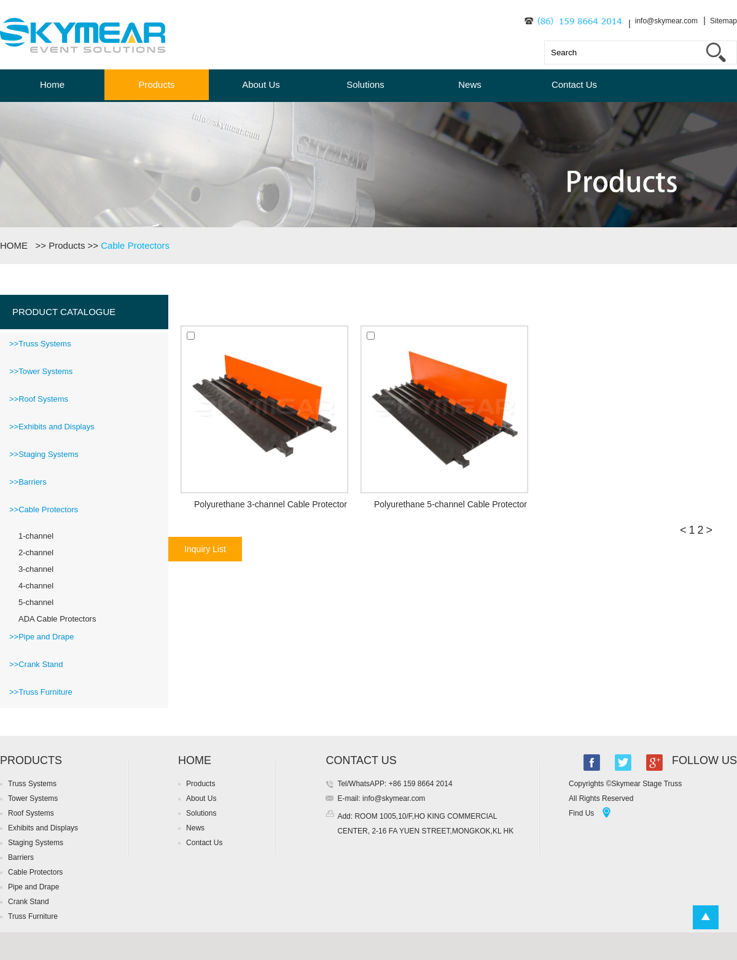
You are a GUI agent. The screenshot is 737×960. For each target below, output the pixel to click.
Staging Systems (35, 842)
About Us (261, 84)
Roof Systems (31, 813)
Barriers (21, 857)
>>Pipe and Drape (41, 636)
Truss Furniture (33, 916)
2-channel (35, 552)
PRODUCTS (31, 760)
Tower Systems (33, 798)
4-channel (35, 585)
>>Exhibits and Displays (52, 426)
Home (52, 84)
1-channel (35, 535)
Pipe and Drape (33, 887)
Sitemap (723, 21)
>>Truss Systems (40, 343)
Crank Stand (28, 901)
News (470, 84)
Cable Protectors (135, 245)
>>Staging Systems (44, 454)
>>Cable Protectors (43, 509)
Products (156, 84)
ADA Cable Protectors (57, 618)
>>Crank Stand (36, 664)
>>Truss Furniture (40, 692)
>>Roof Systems (38, 399)
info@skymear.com (666, 21)
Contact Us (574, 84)
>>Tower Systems (40, 371)
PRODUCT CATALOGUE (63, 311)
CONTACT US (361, 760)
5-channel (35, 602)
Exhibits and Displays (43, 828)
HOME (16, 245)
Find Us (581, 813)
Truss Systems (32, 783)
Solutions (365, 84)
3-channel (35, 569)
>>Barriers (28, 481)
